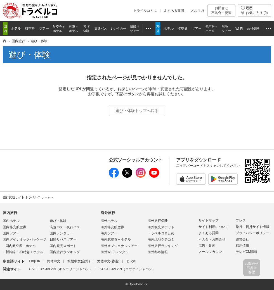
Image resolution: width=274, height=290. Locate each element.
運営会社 (242, 239)
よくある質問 (174, 10)
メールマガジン (210, 252)
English (34, 261)
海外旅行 (108, 213)
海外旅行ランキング (163, 246)
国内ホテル (11, 221)
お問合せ (221, 10)
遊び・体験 (58, 221)
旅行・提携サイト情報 (252, 227)
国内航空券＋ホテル (21, 246)
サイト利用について (214, 227)
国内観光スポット (63, 246)
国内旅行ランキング (65, 252)
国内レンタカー (61, 233)
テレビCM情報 (247, 252)
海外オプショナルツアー (119, 246)
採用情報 (242, 246)
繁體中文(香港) (108, 261)
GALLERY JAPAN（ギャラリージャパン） (61, 269)
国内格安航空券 (14, 227)
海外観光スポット (161, 227)
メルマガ (197, 10)
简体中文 (53, 261)
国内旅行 (10, 213)
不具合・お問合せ (212, 239)
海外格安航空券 (112, 227)
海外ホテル (109, 221)
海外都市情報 (158, 252)
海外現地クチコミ (161, 239)
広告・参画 (207, 246)
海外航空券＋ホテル (116, 239)
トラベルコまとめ (161, 233)
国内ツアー (11, 233)
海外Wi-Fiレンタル (115, 252)
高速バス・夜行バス (65, 227)
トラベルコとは (145, 10)
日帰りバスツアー (63, 239)
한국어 (131, 261)
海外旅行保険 (158, 221)
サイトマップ (209, 220)
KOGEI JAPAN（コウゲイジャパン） (127, 269)
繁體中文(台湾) (78, 261)
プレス (241, 220)
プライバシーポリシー (252, 233)
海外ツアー (109, 233)
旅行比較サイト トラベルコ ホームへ (28, 197)
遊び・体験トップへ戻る (137, 110)
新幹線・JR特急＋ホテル (24, 252)
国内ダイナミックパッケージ (24, 239)
